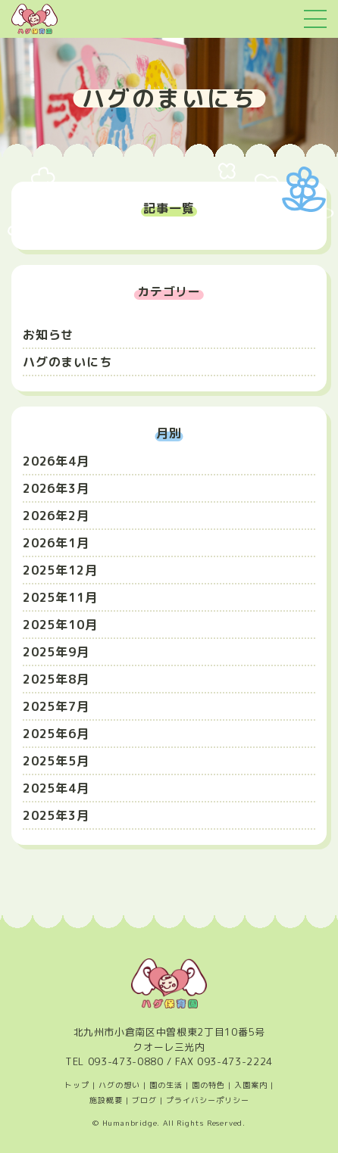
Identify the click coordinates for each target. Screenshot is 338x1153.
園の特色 (208, 1085)
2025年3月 (56, 815)
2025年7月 (56, 706)
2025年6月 (56, 733)
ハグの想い (119, 1085)
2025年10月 (60, 624)
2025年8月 (56, 679)
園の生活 (166, 1085)
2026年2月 (56, 515)
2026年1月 (56, 542)
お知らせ (48, 334)
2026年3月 (56, 488)
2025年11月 (60, 597)
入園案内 (251, 1085)
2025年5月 (56, 761)
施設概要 (106, 1100)
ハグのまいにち (67, 362)
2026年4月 (56, 461)
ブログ (144, 1100)
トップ (76, 1085)
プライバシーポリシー (207, 1100)
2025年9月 (56, 651)
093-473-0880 (126, 1061)
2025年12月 (60, 570)
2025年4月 (56, 788)
